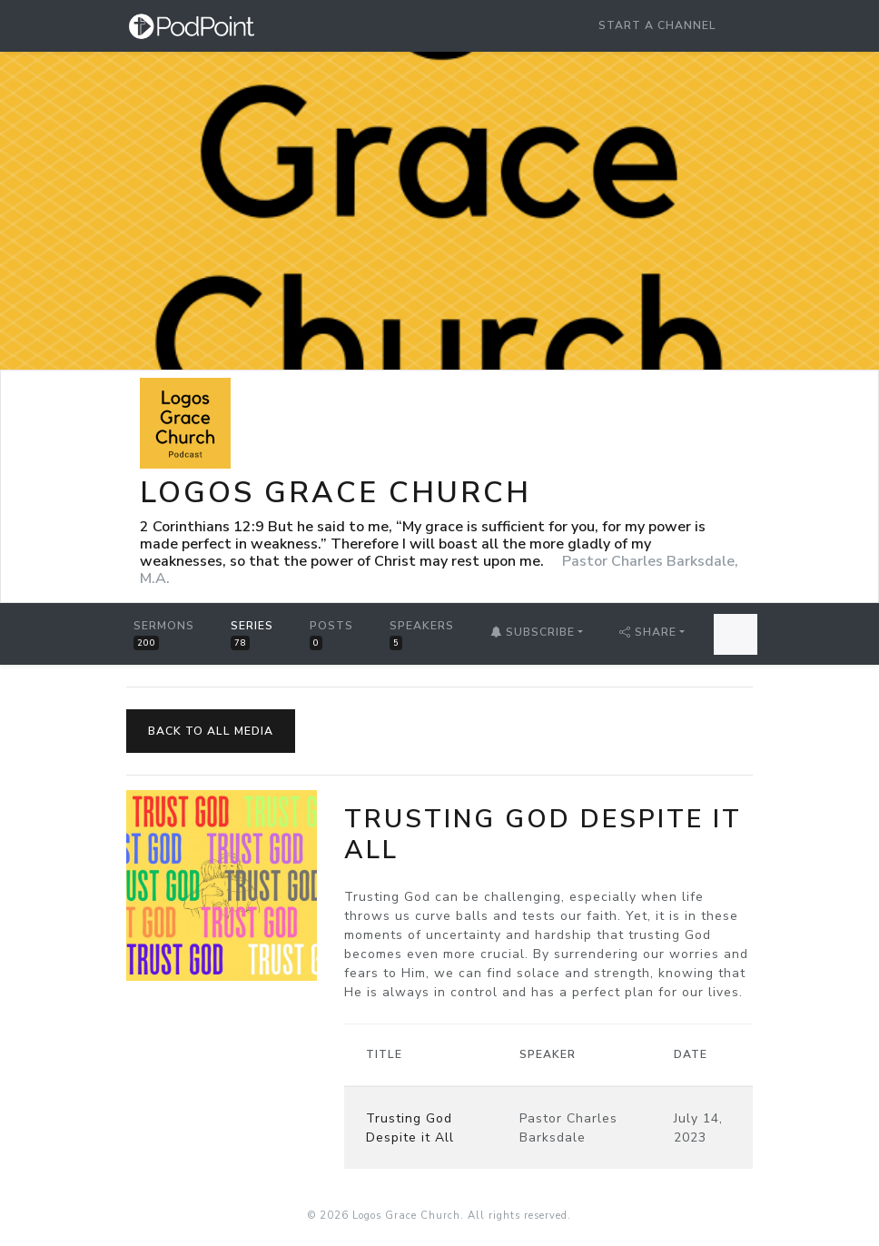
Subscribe (532, 632)
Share (648, 632)
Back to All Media (210, 731)
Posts (331, 634)
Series (252, 634)
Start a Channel (657, 25)
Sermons (163, 634)
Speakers (422, 634)
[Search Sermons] (735, 634)
